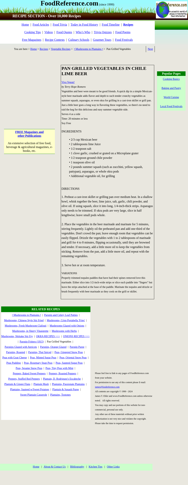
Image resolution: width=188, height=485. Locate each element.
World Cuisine (171, 97)
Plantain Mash (41, 384)
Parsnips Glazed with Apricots (21, 347)
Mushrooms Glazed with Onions (67, 325)
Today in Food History (84, 24)
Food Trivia (60, 24)
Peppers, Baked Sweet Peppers (29, 373)
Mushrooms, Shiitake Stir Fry (17, 336)
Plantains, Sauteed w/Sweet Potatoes (29, 389)
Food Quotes (64, 32)
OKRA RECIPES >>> (48, 336)
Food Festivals (124, 39)
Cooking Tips (32, 32)
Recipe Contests (55, 39)
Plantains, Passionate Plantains (68, 384)
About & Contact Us (55, 466)
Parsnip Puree (77, 347)
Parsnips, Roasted (15, 352)
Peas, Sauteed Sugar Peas (69, 362)
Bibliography (77, 466)
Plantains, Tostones (60, 394)
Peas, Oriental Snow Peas (73, 357)
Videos (48, 32)
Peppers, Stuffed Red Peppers (24, 378)
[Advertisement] (29, 88)
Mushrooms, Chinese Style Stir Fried (23, 320)
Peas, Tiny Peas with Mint (59, 368)
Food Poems (122, 32)
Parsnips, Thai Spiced (39, 352)
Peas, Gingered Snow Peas (69, 352)
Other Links (113, 466)
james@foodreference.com (107, 387)
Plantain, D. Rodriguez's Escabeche (62, 378)
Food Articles (41, 24)
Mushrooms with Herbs (64, 331)
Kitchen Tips (95, 466)
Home (25, 24)
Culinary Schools (78, 39)
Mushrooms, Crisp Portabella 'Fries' (66, 320)
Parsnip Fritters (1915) (32, 341)
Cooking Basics (171, 79)
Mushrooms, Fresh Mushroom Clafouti (25, 325)
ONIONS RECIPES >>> (76, 336)
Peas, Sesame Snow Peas (29, 368)
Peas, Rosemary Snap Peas (38, 362)
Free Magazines (31, 39)
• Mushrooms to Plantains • (88, 49)
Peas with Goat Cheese (14, 357)
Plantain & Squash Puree (65, 389)
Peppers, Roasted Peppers (62, 373)
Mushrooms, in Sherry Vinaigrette (30, 331)
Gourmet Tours (102, 39)
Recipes (44, 49)
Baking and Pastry (171, 88)
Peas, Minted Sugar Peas (43, 357)
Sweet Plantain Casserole (33, 394)
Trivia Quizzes (103, 32)
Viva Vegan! (68, 82)
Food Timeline (111, 24)
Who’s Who (83, 32)
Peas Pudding (13, 362)
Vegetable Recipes (60, 49)
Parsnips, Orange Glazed (53, 347)
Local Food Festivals (171, 106)
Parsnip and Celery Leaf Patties (61, 315)
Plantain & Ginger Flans (17, 384)
